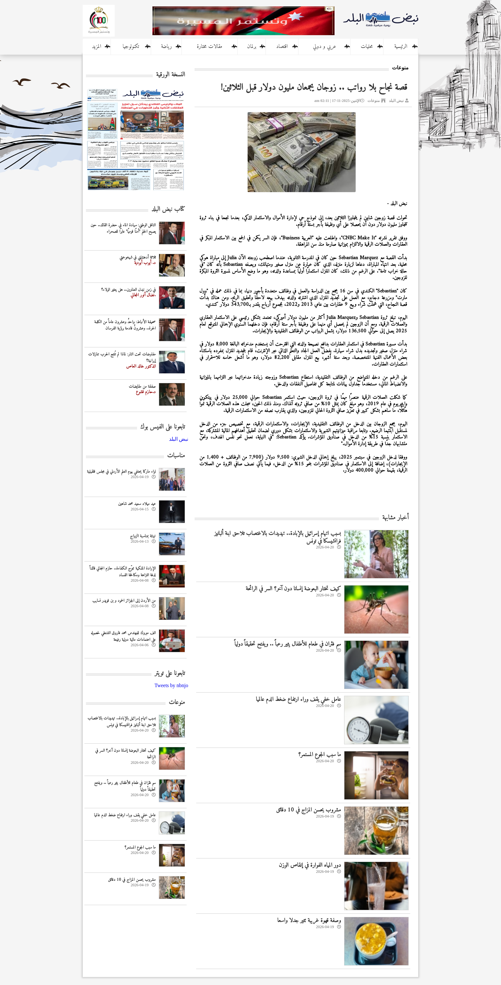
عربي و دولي (324, 46)
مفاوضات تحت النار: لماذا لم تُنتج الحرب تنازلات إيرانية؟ (122, 358)
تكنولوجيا (131, 46)
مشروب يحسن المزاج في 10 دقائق (308, 810)
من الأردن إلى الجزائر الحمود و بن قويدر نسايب (124, 600)
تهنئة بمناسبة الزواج (143, 536)
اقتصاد (282, 46)
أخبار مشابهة (395, 518)
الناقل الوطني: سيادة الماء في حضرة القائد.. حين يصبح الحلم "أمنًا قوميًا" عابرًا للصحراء (123, 228)
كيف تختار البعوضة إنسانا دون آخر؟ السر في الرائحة (293, 589)
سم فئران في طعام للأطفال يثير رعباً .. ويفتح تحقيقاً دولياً (288, 644)
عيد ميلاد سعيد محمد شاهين (137, 504)
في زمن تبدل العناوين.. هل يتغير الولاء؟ (128, 289)
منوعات (373, 100)
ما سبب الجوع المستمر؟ (319, 755)
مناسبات (176, 455)
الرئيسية (400, 46)
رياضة (166, 46)
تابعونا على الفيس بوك (162, 427)
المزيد (96, 46)
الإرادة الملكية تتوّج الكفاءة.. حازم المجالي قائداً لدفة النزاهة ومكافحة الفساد (122, 572)
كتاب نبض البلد (168, 209)
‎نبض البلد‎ (178, 439)
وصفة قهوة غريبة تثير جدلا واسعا (309, 921)
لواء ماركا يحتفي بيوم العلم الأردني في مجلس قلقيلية (121, 471)
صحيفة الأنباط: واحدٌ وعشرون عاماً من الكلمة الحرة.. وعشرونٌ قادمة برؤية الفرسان (125, 325)
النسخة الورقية (170, 75)
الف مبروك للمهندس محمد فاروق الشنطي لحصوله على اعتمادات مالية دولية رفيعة (123, 636)
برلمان (251, 46)
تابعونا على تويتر (170, 673)
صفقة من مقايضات (142, 386)
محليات (367, 46)
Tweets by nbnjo (171, 685)
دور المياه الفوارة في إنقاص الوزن (310, 865)
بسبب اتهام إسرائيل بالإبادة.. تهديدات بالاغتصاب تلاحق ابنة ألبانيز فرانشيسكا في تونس (277, 537)
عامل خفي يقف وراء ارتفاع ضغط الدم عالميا (298, 699)
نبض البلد (396, 100)
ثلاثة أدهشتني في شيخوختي (137, 257)
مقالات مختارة (209, 46)
